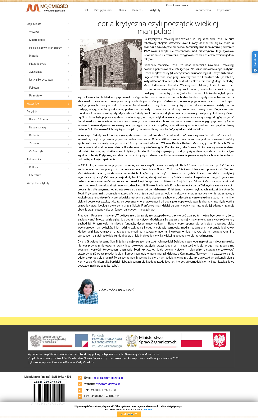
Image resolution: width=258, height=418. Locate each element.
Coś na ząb (36, 151)
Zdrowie (34, 143)
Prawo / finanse (38, 119)
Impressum (224, 10)
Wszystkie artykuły (38, 183)
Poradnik (32, 111)
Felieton (34, 87)
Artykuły (155, 10)
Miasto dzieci (37, 39)
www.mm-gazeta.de (108, 383)
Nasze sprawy (37, 127)
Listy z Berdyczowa (41, 79)
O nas (122, 10)
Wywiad (34, 31)
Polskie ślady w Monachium (45, 47)
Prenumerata (203, 10)
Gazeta (136, 10)
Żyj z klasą (35, 71)
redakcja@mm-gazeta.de (108, 377)
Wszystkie (33, 103)
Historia (33, 55)
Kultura (33, 167)
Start (85, 10)
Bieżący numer (103, 10)
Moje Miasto (34, 23)
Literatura (35, 175)
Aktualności (34, 159)
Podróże (34, 135)
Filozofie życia (37, 63)
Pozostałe (35, 95)
